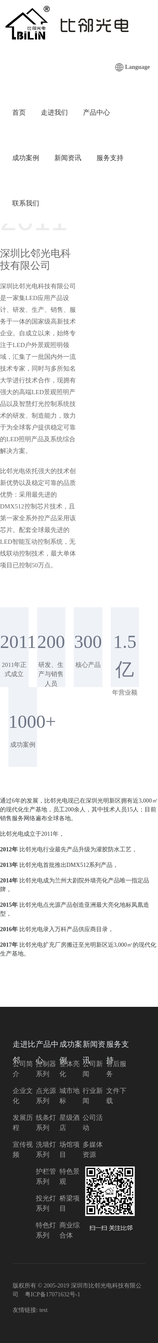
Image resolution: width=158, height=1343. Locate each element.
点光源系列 (46, 1095)
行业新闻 (93, 1095)
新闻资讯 (67, 157)
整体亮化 (69, 1068)
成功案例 (25, 157)
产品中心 (96, 112)
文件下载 (116, 1095)
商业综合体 (69, 1230)
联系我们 (25, 203)
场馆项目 (69, 1149)
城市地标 (69, 1095)
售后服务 (116, 1068)
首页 (19, 112)
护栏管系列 (46, 1176)
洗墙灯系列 (46, 1149)
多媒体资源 (93, 1149)
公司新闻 (93, 1068)
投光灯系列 (46, 1203)
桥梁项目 (69, 1203)
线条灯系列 (46, 1122)
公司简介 (23, 1068)
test (43, 1310)
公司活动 (93, 1122)
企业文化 (23, 1095)
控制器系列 (46, 1068)
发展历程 (23, 1122)
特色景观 (69, 1176)
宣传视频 (23, 1149)
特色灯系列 (46, 1230)
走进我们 (54, 112)
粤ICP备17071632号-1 (52, 1294)
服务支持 (109, 157)
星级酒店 (69, 1122)
